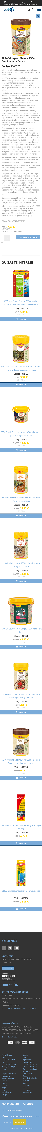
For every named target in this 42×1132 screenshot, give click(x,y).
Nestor (4, 1083)
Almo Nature (7, 1055)
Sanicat (26, 1088)
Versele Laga (7, 1092)
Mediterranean (8, 1078)
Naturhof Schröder (30, 1078)
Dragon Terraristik (9, 1060)
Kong (25, 1076)
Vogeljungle (27, 1092)
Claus (25, 1057)
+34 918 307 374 (9, 1009)
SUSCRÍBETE (7, 968)
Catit (4, 1057)
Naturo (4, 1081)
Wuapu (4, 1095)
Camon (25, 1055)
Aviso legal (28, 1104)
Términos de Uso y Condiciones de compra (21, 1116)
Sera (3, 1090)
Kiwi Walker (27, 1074)
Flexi (4, 1062)
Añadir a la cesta (28, 237)
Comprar (21, 319)
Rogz (4, 1088)
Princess (26, 1085)
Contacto (6, 1122)
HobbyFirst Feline (30, 1064)
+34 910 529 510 (9, 1037)
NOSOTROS (19, 1122)
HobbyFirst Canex (9, 1064)
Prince (4, 1085)
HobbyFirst (27, 1062)
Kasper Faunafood (30, 1067)
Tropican (26, 1090)
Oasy (25, 1083)
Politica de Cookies (10, 1104)
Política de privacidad (12, 1110)
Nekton (26, 1081)
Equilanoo (27, 1060)
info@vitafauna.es (27, 1009)
